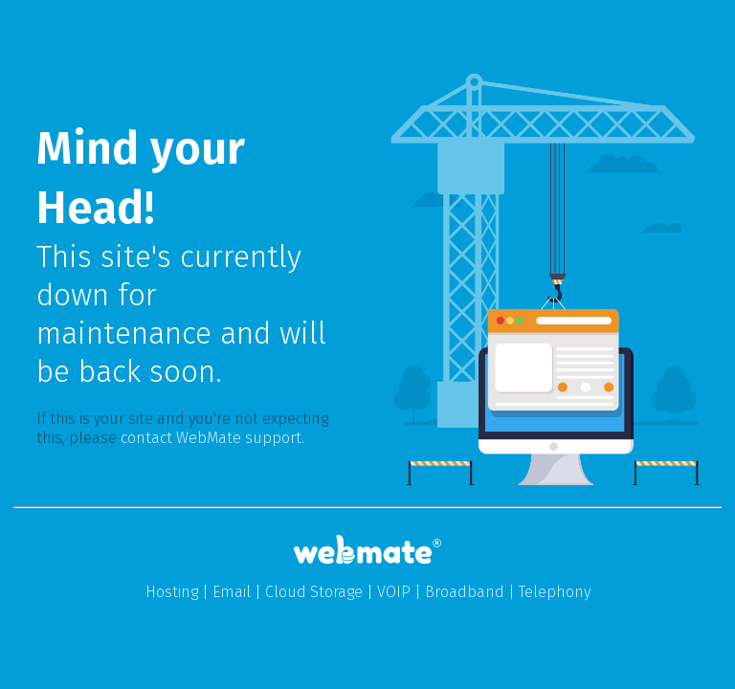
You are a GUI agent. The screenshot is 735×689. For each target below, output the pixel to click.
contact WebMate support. (212, 438)
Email (231, 592)
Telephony (554, 592)
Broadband (464, 592)
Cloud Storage (314, 592)
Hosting (171, 592)
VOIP (394, 592)
